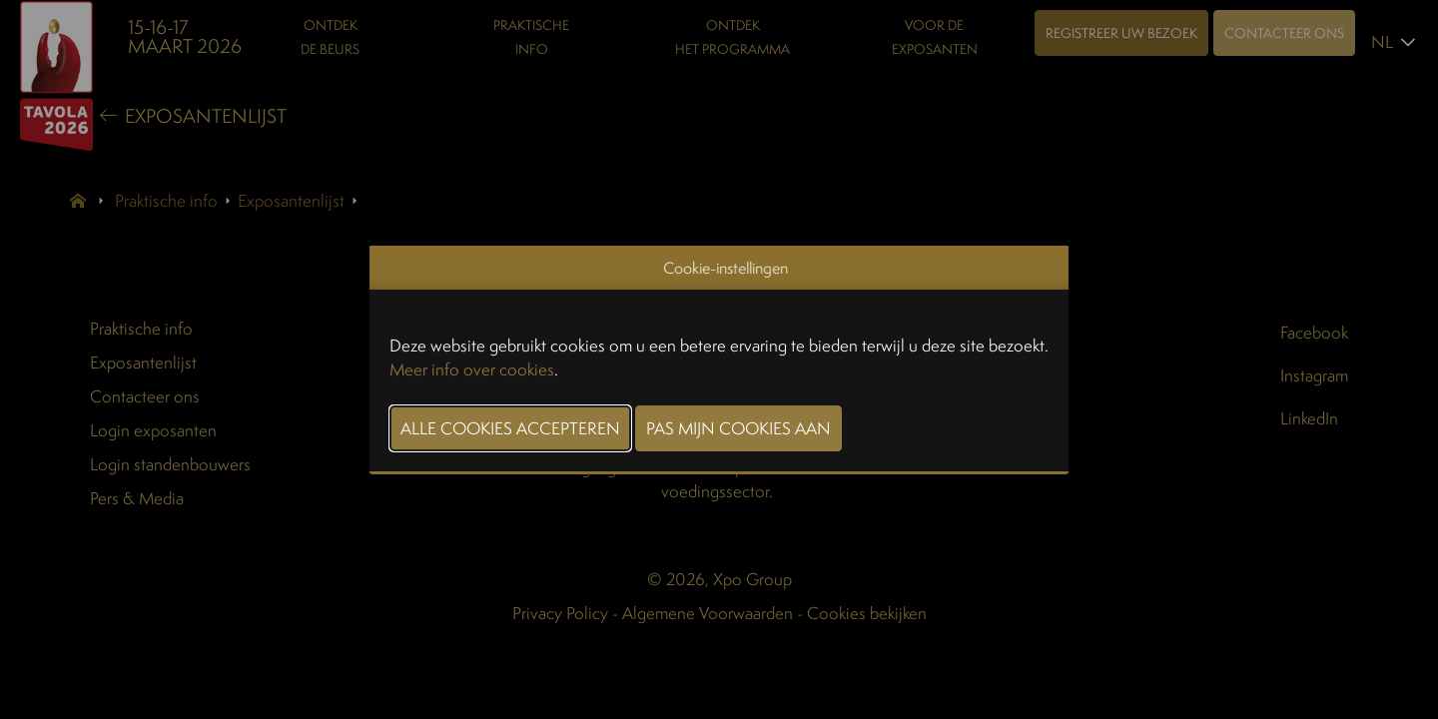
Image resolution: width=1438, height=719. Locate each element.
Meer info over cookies (471, 369)
